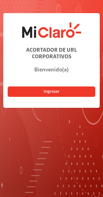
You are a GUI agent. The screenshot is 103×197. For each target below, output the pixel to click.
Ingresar (51, 91)
